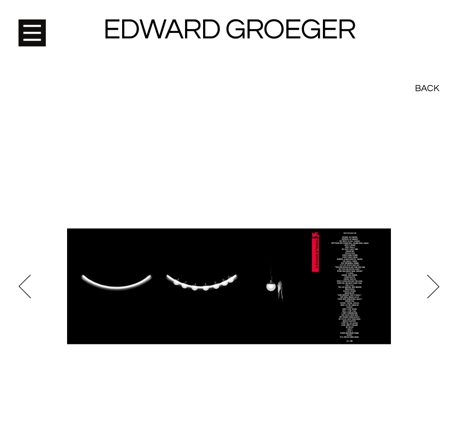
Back (427, 23)
